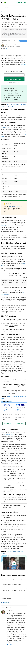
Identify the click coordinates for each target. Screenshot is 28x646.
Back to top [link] (6, 602)
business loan (5, 127)
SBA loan (23, 64)
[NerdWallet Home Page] (5, 2)
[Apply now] (7, 423)
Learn (7, 7)
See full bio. (16, 642)
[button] (14, 48)
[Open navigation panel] (2, 2)
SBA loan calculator (14, 206)
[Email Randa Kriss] (7, 644)
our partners (14, 35)
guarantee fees (8, 434)
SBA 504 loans (5, 225)
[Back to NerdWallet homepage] (2, 8)
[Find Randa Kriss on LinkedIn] (11, 644)
